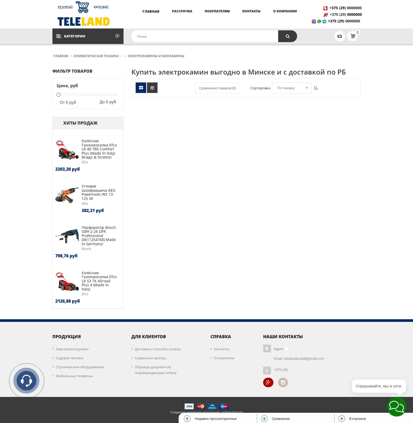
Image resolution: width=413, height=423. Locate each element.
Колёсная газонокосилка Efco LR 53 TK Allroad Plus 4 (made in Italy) (99, 281)
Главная (150, 11)
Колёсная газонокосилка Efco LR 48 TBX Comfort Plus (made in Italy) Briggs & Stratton (99, 149)
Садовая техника (69, 358)
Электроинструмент (72, 349)
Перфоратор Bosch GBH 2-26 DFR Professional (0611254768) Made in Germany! (99, 235)
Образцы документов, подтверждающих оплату (156, 370)
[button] (396, 406)
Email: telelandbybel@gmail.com (299, 358)
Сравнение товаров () (217, 88)
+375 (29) (338, 14)
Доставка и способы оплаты (158, 349)
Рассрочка (182, 11)
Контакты (251, 11)
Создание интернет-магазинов (194, 412)
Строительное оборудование (80, 367)
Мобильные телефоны (74, 375)
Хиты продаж (80, 123)
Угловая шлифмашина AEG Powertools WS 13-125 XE (98, 192)
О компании (285, 11)
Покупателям (217, 11)
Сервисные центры (150, 358)
